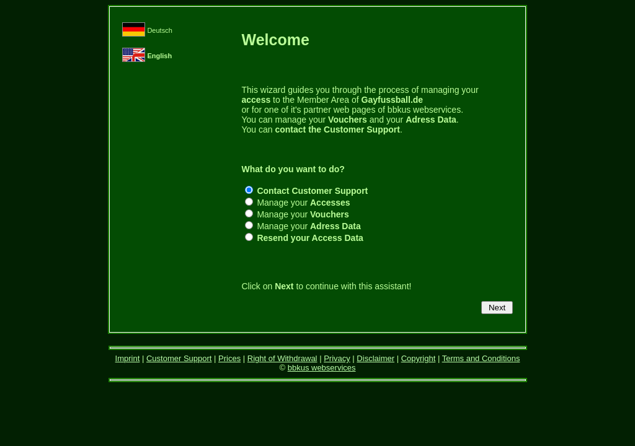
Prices (229, 358)
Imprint (127, 358)
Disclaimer (375, 358)
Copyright (418, 358)
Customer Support (179, 358)
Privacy (337, 358)
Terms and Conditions (481, 358)
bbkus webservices (322, 367)
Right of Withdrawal (282, 358)
